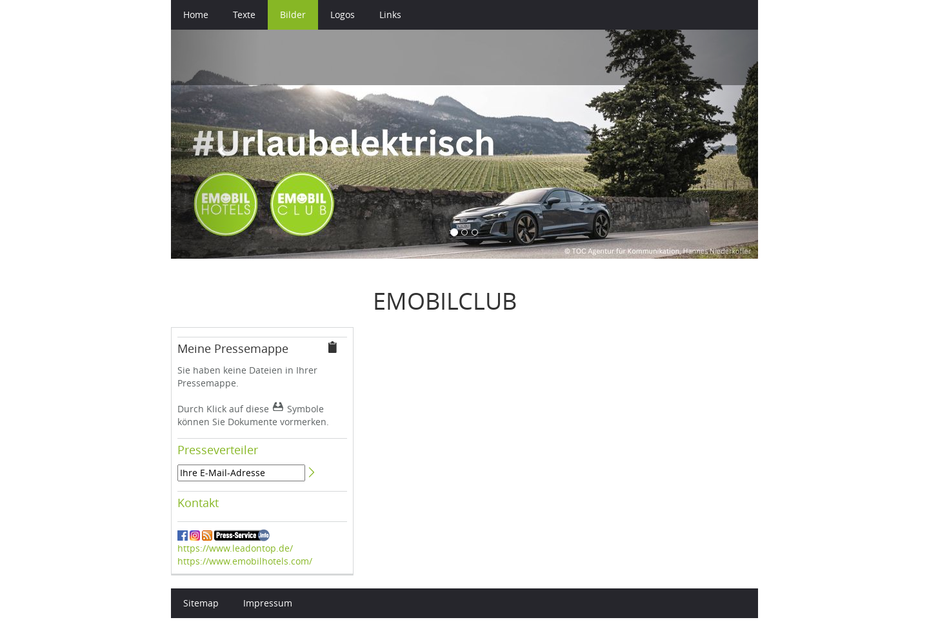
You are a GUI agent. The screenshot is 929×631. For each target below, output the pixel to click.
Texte (244, 14)
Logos (342, 14)
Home (195, 14)
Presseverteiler (217, 449)
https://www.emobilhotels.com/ (244, 561)
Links (390, 14)
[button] (215, 144)
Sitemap (201, 603)
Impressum (267, 603)
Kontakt (198, 502)
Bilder (293, 14)
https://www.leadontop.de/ (235, 548)
